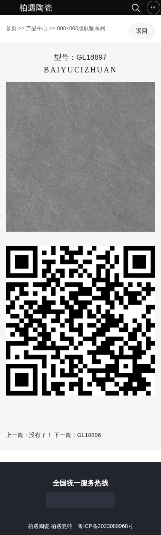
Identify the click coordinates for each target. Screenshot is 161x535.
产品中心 (37, 28)
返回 (141, 31)
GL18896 (89, 435)
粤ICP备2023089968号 (105, 526)
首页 (37, 7)
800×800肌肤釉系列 (81, 28)
